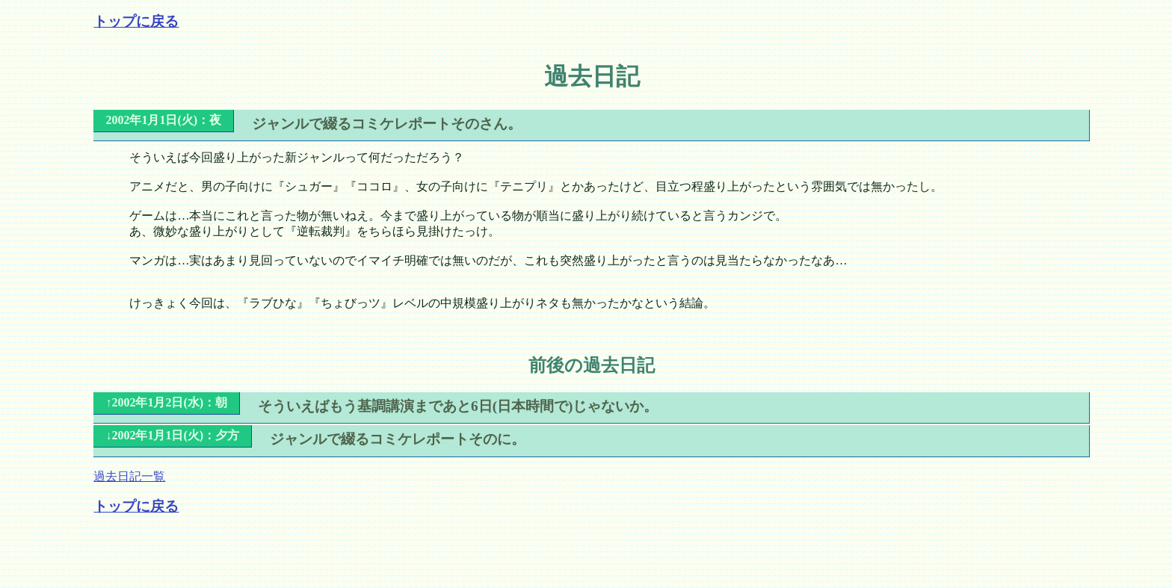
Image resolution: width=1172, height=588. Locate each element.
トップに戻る (136, 21)
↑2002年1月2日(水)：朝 (166, 402)
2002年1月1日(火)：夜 (163, 120)
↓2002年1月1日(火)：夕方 (172, 435)
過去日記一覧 (129, 476)
